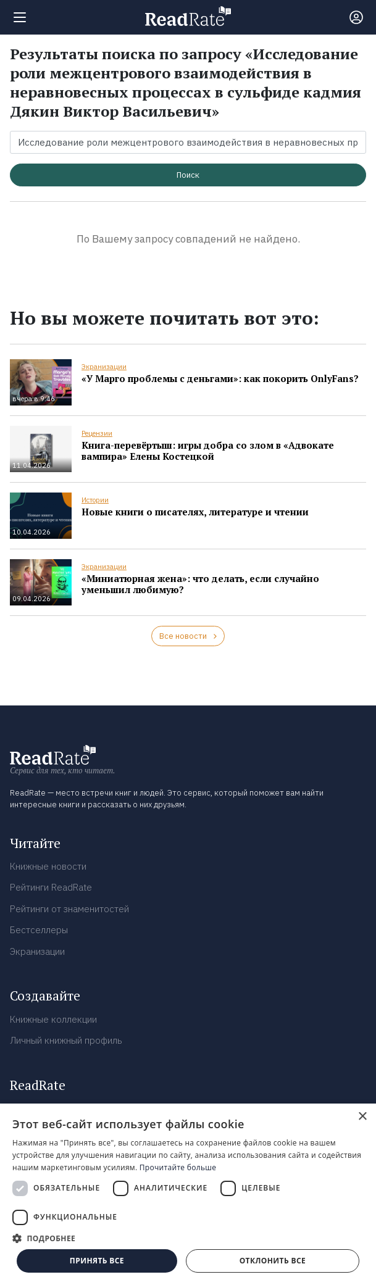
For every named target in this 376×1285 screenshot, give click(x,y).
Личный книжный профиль (66, 1040)
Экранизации (104, 366)
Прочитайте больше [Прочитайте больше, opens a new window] (178, 1167)
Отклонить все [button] (273, 1260)
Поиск (188, 175)
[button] (188, 1238)
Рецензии (96, 433)
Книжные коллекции (53, 1019)
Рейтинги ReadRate (51, 887)
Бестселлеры (39, 930)
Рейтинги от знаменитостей (69, 909)
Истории (95, 500)
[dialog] (188, 1194)
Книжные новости (48, 866)
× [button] (362, 1116)
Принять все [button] (97, 1260)
